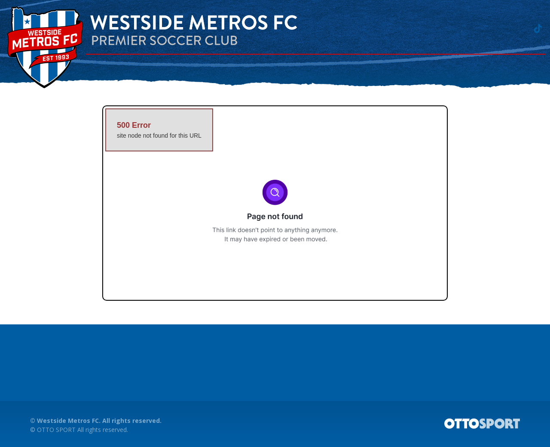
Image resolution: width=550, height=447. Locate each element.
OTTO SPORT (56, 429)
